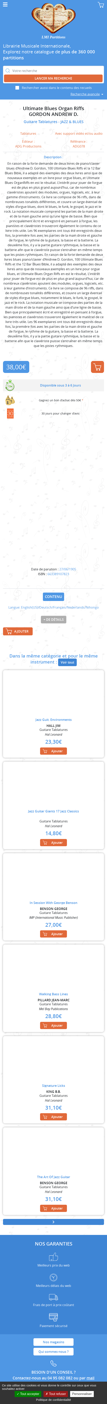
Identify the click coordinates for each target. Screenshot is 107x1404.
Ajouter (97, 367)
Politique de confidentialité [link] (53, 1399)
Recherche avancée (85, 94)
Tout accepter (28, 1394)
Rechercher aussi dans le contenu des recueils (57, 88)
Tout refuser (55, 1394)
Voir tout (67, 662)
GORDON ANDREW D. (53, 114)
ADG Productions (28, 146)
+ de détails (53, 619)
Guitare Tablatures (41, 121)
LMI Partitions (54, 37)
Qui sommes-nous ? (53, 1351)
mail (90, 1378)
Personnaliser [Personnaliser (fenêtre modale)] (82, 1394)
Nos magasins (53, 1342)
